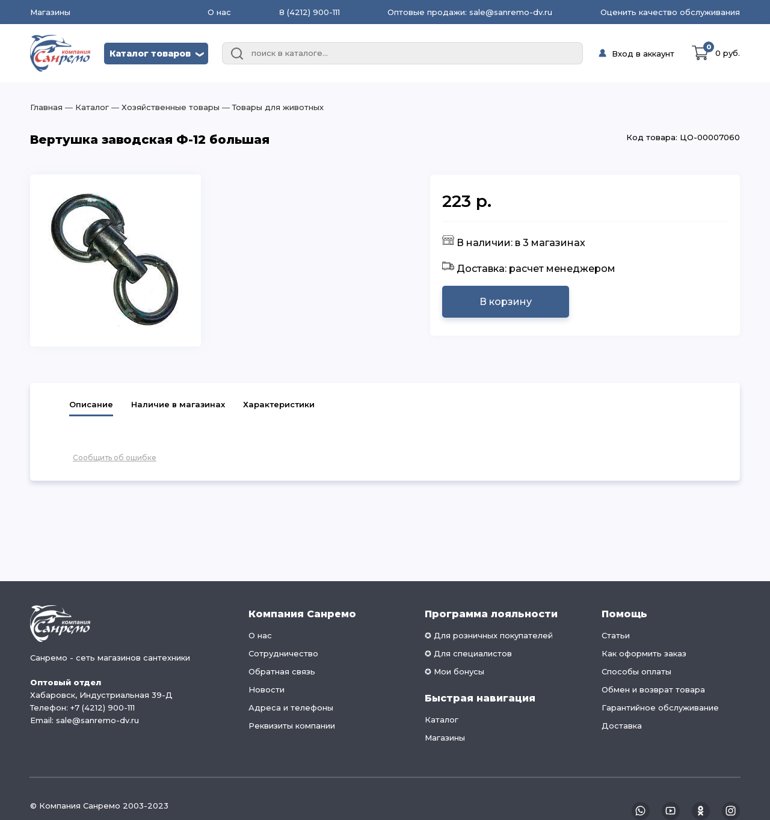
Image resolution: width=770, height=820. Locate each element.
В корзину (505, 301)
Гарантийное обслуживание (660, 707)
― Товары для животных (272, 107)
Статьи (616, 635)
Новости (266, 689)
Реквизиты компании (291, 725)
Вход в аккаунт (643, 53)
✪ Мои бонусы (454, 671)
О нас (219, 12)
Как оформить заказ (644, 653)
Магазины (50, 12)
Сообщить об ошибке (114, 457)
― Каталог (86, 107)
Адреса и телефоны (290, 707)
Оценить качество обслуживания (670, 12)
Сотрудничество (283, 653)
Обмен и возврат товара (653, 689)
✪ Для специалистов (468, 653)
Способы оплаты (636, 671)
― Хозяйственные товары (164, 107)
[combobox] (402, 53)
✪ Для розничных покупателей (489, 635)
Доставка (622, 725)
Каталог (441, 719)
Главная (46, 107)
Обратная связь (281, 671)
